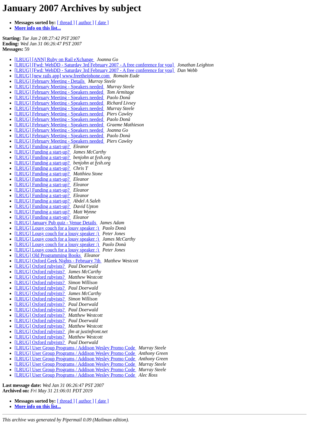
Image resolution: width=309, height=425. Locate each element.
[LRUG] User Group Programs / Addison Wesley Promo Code (75, 347)
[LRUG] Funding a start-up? (42, 146)
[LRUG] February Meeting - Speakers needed (59, 86)
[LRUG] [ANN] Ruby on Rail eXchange (54, 59)
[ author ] (85, 22)
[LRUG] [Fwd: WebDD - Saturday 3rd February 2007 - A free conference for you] (94, 64)
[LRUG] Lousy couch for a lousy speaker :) (57, 228)
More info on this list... (37, 28)
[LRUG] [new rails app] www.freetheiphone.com (62, 75)
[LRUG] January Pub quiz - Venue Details (55, 222)
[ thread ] (66, 22)
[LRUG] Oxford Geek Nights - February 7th (57, 260)
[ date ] (102, 22)
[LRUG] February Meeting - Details (50, 81)
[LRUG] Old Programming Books (48, 255)
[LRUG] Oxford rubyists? (40, 266)
